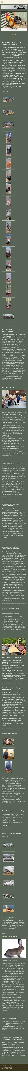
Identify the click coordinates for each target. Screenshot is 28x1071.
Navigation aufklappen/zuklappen (14, 2)
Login (25, 1065)
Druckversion (5, 1065)
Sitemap (12, 1065)
